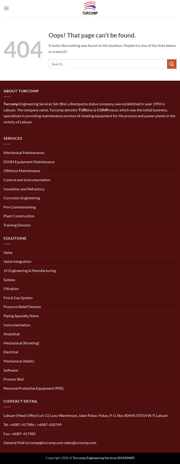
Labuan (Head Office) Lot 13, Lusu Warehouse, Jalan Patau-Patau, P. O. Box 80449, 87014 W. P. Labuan (86, 415)
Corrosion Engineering (22, 198)
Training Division (17, 225)
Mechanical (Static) (19, 361)
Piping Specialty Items (21, 315)
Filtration (11, 288)
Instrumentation (17, 325)
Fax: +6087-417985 (20, 433)
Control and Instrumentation (27, 179)
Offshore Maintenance (22, 170)
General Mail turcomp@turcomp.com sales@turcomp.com (50, 442)
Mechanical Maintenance (24, 152)
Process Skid (14, 379)
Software (11, 370)
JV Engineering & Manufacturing (30, 270)
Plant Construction (19, 216)
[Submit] (171, 63)
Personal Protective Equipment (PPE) (34, 388)
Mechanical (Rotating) (21, 343)
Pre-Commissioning (20, 207)
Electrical (11, 352)
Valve (8, 252)
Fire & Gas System (18, 297)
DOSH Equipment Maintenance (29, 161)
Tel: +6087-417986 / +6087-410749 (33, 424)
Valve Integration (17, 261)
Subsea (9, 279)
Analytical (12, 334)
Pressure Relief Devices (22, 306)
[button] (6, 8)
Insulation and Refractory (24, 189)
